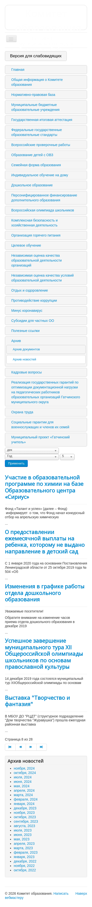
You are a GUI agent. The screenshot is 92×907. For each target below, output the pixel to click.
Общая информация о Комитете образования (37, 82)
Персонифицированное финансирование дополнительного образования (44, 197)
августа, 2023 (24, 826)
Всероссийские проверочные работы (40, 145)
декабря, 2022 (25, 861)
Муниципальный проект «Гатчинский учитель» (40, 439)
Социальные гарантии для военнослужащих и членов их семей (40, 424)
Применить (16, 463)
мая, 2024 (21, 786)
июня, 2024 (23, 782)
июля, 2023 (23, 830)
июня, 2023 (23, 835)
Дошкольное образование (32, 185)
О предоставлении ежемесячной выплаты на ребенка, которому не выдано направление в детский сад (45, 541)
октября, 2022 (25, 870)
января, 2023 (24, 857)
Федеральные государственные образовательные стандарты (36, 132)
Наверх (81, 893)
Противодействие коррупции (34, 300)
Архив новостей (24, 359)
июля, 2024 (23, 777)
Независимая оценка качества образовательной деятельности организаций (36, 260)
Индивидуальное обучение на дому (39, 175)
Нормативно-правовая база (33, 95)
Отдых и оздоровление (29, 290)
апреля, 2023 (24, 844)
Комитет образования (46, 30)
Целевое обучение (26, 245)
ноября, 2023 (24, 813)
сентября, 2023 (26, 821)
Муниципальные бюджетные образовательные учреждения (35, 107)
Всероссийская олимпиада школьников (42, 210)
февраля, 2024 (26, 799)
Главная (17, 70)
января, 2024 (24, 804)
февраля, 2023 (26, 852)
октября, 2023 (25, 817)
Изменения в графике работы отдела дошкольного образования (44, 592)
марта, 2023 (23, 848)
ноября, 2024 (24, 768)
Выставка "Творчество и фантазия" (37, 701)
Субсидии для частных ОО (32, 321)
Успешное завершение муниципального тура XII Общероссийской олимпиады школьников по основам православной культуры (44, 653)
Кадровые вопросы (26, 372)
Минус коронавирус (26, 310)
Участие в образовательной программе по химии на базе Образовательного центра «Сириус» (44, 487)
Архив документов (26, 349)
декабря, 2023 (25, 808)
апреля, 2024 (24, 790)
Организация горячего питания (35, 235)
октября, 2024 (25, 773)
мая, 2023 (21, 839)
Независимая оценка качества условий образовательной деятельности (42, 277)
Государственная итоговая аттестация (41, 120)
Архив (16, 341)
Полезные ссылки (25, 331)
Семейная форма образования (36, 165)
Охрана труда (22, 412)
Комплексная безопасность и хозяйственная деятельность (34, 222)
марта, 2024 (23, 795)
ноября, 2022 (24, 866)
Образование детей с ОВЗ (32, 155)
